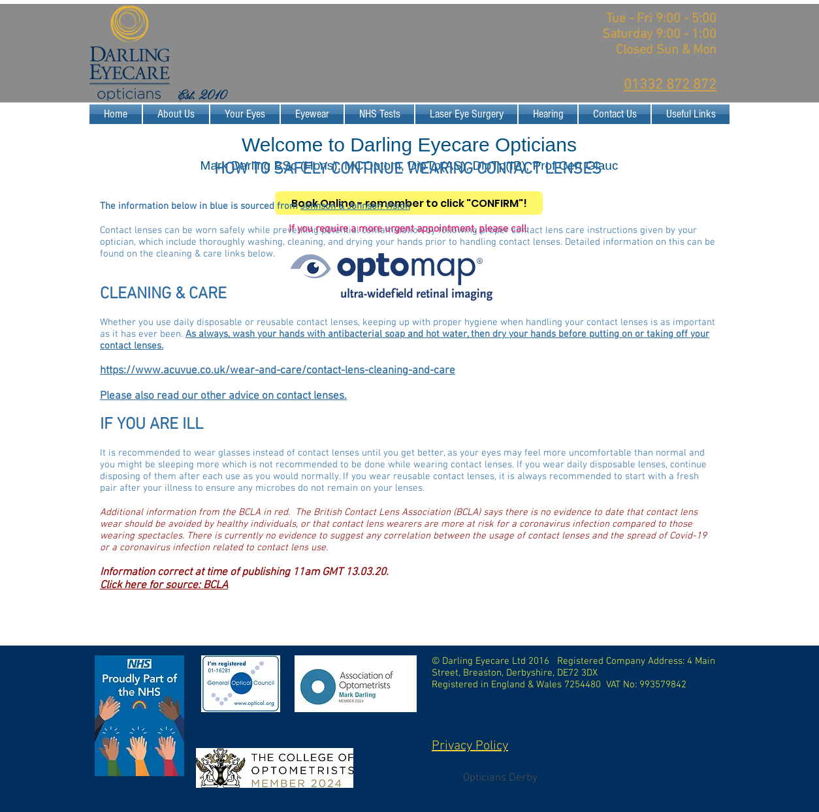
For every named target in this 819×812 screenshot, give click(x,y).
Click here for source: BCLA (164, 585)
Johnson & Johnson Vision (355, 206)
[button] (245, 114)
